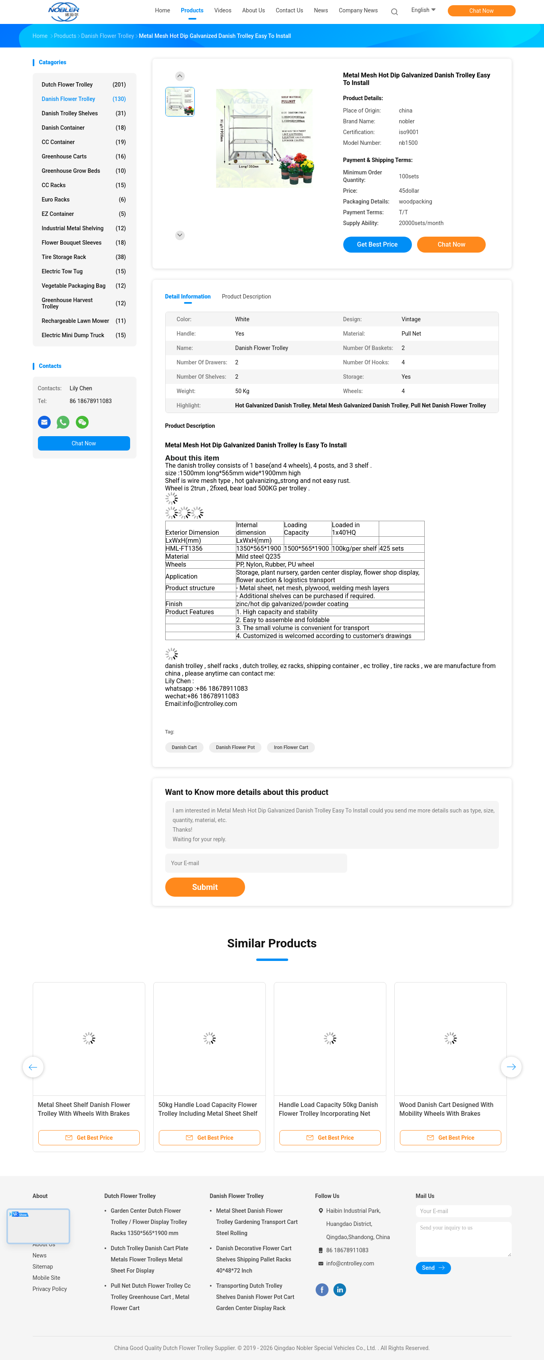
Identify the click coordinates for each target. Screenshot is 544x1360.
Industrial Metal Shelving (84, 228)
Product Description (246, 296)
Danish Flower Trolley (84, 99)
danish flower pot (235, 747)
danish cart (184, 747)
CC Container (84, 142)
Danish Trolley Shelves (84, 113)
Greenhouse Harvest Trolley (84, 303)
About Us (44, 1244)
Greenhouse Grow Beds (84, 171)
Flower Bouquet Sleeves (84, 243)
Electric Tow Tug (84, 271)
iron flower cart (291, 747)
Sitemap (43, 1266)
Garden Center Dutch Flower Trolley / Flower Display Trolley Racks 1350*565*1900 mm (149, 1222)
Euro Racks (84, 200)
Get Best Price (377, 244)
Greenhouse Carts (84, 156)
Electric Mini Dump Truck (84, 335)
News (40, 1255)
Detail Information (188, 296)
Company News (358, 10)
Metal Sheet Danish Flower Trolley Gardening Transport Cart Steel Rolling (257, 1222)
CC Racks (84, 185)
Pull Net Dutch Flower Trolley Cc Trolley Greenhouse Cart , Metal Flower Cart (151, 1297)
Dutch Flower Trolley (84, 85)
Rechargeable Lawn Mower (84, 321)
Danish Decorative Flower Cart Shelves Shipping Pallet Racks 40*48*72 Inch (254, 1259)
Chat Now (481, 11)
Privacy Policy (50, 1289)
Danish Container (84, 128)
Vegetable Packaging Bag (84, 286)
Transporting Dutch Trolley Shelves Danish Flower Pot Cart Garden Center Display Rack (255, 1297)
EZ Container (84, 214)
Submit (205, 887)
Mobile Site (47, 1278)
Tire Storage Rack (84, 257)
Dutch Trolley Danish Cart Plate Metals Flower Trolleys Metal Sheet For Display (149, 1259)
